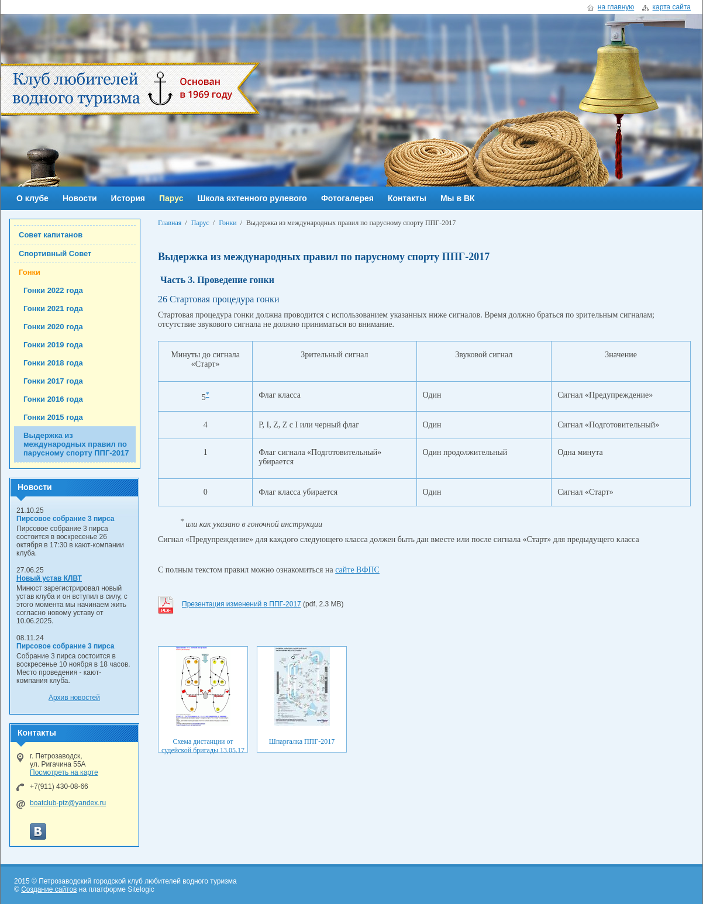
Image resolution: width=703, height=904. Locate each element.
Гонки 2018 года (53, 362)
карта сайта (672, 7)
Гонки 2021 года (53, 308)
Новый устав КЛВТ (49, 578)
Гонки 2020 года (53, 326)
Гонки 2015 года (53, 417)
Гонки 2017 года (53, 381)
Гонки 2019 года (53, 344)
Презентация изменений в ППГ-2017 (241, 604)
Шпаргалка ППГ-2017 (302, 741)
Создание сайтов (49, 889)
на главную (616, 7)
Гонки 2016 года (53, 399)
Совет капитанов (50, 234)
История (128, 198)
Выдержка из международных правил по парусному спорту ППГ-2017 (76, 444)
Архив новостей (74, 697)
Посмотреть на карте (64, 772)
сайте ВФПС (357, 569)
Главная (169, 223)
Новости (80, 198)
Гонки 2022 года (53, 290)
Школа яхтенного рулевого (251, 198)
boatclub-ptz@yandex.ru (68, 803)
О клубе (32, 198)
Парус (171, 198)
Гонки (29, 272)
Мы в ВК (457, 198)
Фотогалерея (347, 198)
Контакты (407, 198)
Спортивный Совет (55, 253)
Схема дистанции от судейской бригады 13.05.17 (202, 745)
